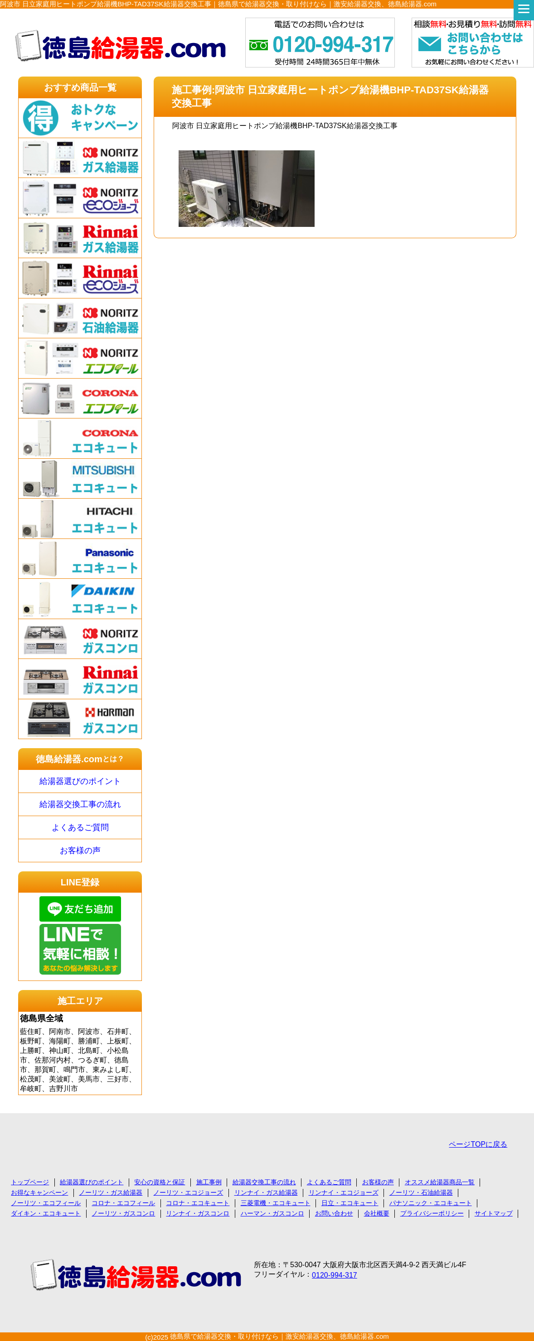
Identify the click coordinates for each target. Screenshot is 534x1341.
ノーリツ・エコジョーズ (188, 1192)
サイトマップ (494, 1213)
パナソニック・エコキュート (430, 1202)
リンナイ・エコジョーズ (344, 1192)
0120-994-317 (334, 1275)
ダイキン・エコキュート (46, 1213)
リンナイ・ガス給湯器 (266, 1192)
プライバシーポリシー (432, 1213)
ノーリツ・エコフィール (46, 1202)
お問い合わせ (334, 1213)
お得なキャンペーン (39, 1192)
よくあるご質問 (80, 827)
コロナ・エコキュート (197, 1202)
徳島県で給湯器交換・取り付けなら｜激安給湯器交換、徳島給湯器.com (279, 1336)
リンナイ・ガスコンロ (197, 1213)
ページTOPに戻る (478, 1144)
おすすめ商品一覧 (80, 87)
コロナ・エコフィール (123, 1202)
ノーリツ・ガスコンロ (123, 1213)
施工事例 (209, 1182)
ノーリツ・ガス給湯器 (110, 1192)
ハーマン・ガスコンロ (272, 1213)
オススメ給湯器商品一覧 (440, 1182)
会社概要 (376, 1213)
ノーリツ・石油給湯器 (421, 1192)
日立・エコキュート (350, 1202)
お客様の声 (80, 850)
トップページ (30, 1182)
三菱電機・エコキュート (276, 1202)
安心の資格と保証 (159, 1182)
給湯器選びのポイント (80, 781)
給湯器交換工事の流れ (80, 804)
